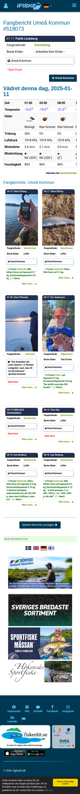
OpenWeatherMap (68, 173)
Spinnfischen (30, 248)
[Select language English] (36, 548)
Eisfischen (30, 354)
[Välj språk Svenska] (28, 548)
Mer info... (50, 790)
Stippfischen (67, 354)
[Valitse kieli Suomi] (51, 548)
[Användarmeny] (6, 6)
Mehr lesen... (29, 284)
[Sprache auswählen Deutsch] (44, 548)
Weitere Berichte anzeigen (40, 524)
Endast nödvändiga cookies (65, 782)
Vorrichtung (42, 45)
